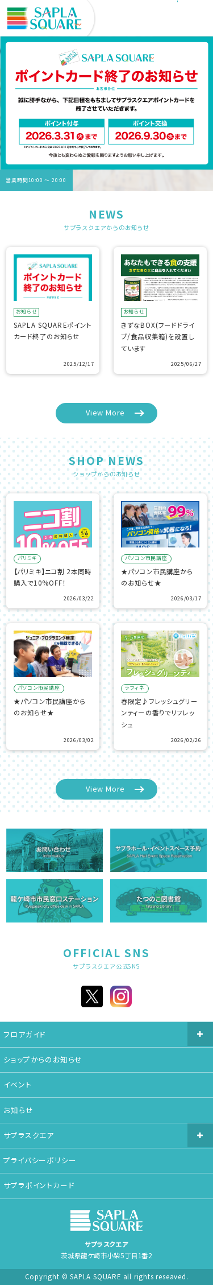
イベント (17, 1084)
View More (105, 412)
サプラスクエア (28, 1135)
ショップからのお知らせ (42, 1059)
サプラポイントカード (38, 1185)
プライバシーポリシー (39, 1160)
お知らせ (18, 1110)
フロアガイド (24, 1034)
